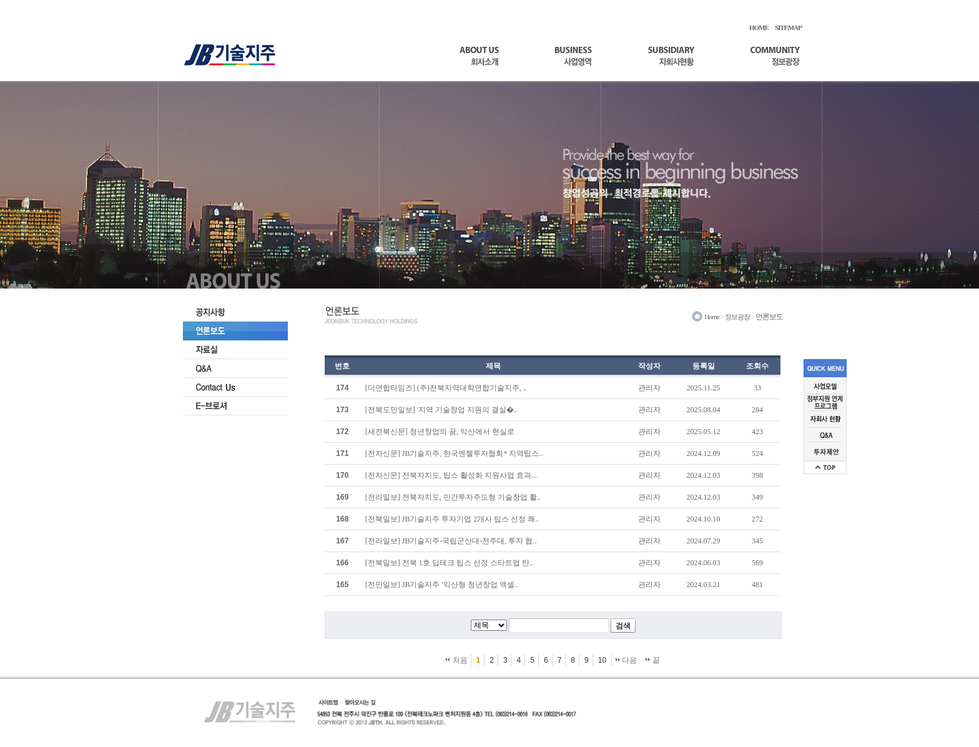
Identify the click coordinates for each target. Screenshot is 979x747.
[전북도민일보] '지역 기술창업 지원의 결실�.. (441, 409)
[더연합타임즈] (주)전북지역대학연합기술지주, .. (446, 387)
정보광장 (737, 316)
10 (602, 660)
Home (711, 316)
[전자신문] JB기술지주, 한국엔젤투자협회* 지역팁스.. (454, 453)
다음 (626, 660)
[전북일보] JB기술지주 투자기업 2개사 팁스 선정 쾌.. (452, 519)
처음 (456, 660)
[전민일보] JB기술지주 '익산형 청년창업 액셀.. (441, 584)
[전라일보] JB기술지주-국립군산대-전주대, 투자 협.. (451, 541)
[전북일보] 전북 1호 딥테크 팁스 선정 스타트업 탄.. (449, 562)
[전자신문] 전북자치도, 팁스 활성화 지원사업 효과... (451, 475)
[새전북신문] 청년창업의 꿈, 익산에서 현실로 (439, 431)
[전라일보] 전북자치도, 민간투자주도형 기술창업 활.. (453, 497)
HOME (759, 27)
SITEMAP (788, 27)
